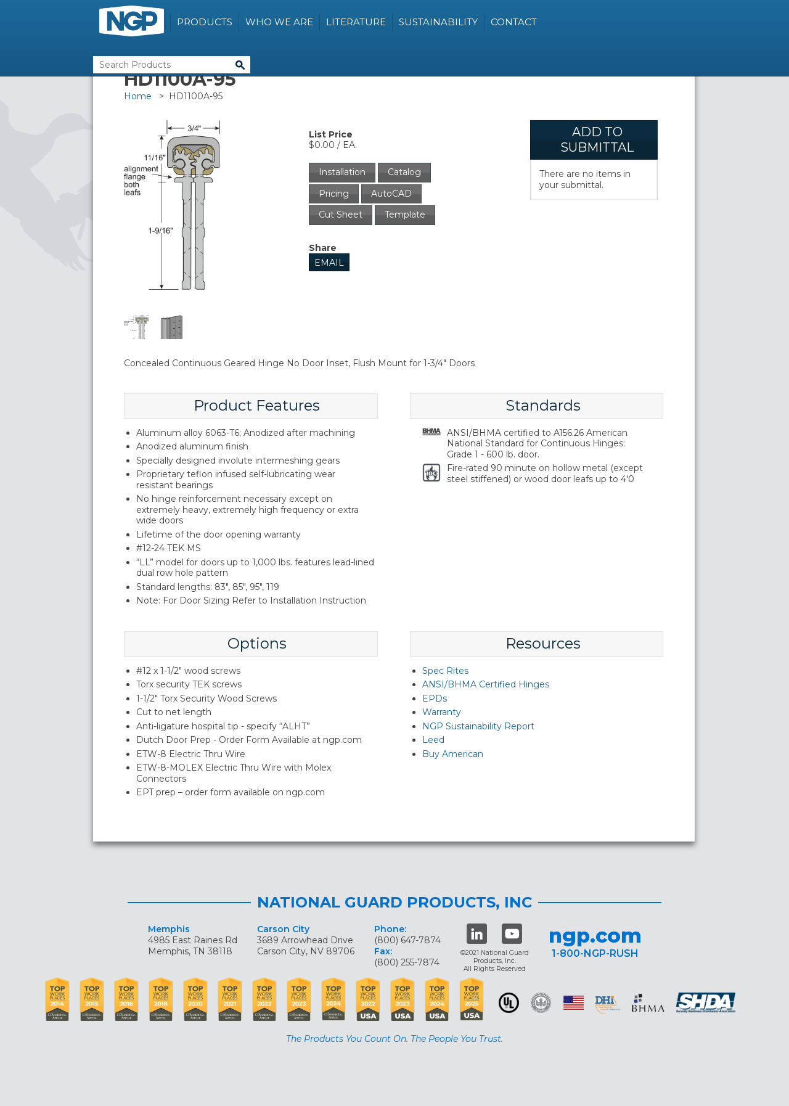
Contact (514, 22)
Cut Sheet (340, 214)
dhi (607, 1005)
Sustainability (438, 22)
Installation (342, 172)
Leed (433, 739)
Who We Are (279, 22)
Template (405, 214)
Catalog (404, 172)
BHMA (648, 1003)
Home (138, 96)
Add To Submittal (597, 140)
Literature (356, 22)
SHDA (707, 1003)
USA (573, 1003)
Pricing (334, 193)
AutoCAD (391, 193)
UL (509, 1003)
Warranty (441, 712)
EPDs (434, 698)
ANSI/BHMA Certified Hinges (485, 684)
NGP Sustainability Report (478, 726)
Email (329, 262)
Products (204, 22)
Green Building (541, 1003)
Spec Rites (445, 670)
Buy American (452, 754)
